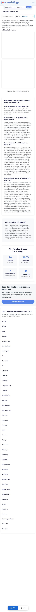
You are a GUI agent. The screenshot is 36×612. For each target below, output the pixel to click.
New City (4, 364)
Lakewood (5, 335)
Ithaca (3, 330)
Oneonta (4, 399)
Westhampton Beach (8, 483)
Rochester (5, 439)
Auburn (4, 290)
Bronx (3, 295)
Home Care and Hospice (8, 35)
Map (23, 608)
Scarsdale (5, 448)
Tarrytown (5, 463)
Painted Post (5, 409)
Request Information (18, 266)
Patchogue (5, 414)
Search (29, 7)
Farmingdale (5, 315)
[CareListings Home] (15, 2)
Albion (4, 285)
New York (4, 379)
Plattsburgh (5, 419)
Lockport (4, 345)
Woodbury (5, 493)
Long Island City (6, 350)
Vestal (3, 468)
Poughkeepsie (6, 429)
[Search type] (10, 7)
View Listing (26, 37)
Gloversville (5, 325)
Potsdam (4, 424)
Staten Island (5, 458)
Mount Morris (6, 360)
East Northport (6, 310)
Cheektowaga (6, 305)
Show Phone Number (26, 34)
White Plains (5, 488)
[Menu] (33, 2)
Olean (3, 394)
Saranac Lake (6, 444)
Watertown (5, 473)
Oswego (4, 404)
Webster (4, 478)
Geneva (4, 320)
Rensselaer (5, 434)
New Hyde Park (6, 374)
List (12, 608)
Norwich (4, 389)
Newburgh (5, 384)
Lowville (4, 355)
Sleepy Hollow (6, 453)
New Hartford (6, 369)
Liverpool (4, 340)
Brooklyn (4, 300)
